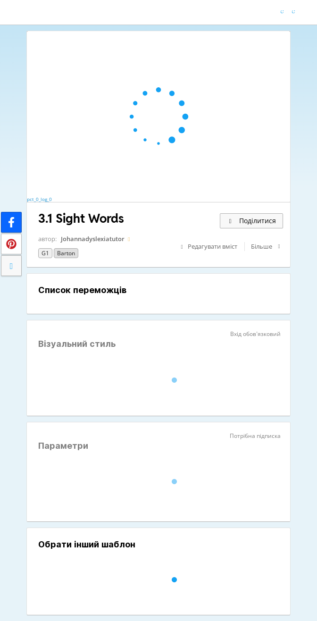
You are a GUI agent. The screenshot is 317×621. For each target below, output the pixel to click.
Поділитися (251, 220)
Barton (66, 253)
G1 (45, 253)
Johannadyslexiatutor (93, 239)
